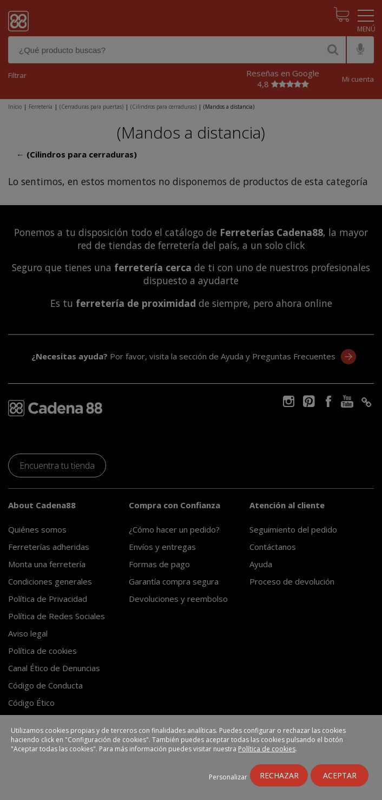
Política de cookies (266, 748)
